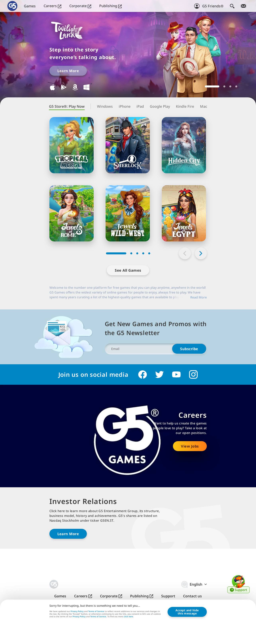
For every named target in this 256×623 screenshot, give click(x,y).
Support (168, 596)
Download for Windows (86, 87)
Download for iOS (52, 87)
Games (30, 6)
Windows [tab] (105, 106)
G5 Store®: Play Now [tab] (67, 106)
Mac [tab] (203, 106)
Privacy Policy (77, 611)
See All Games (128, 270)
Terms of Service (96, 611)
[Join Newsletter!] (243, 6)
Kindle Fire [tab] (185, 106)
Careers (52, 6)
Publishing (110, 6)
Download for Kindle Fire (75, 87)
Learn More (68, 70)
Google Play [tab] (160, 106)
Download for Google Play (64, 87)
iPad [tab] (140, 106)
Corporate (80, 6)
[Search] (232, 6)
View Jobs (190, 446)
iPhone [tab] (124, 106)
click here (128, 617)
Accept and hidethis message (187, 611)
